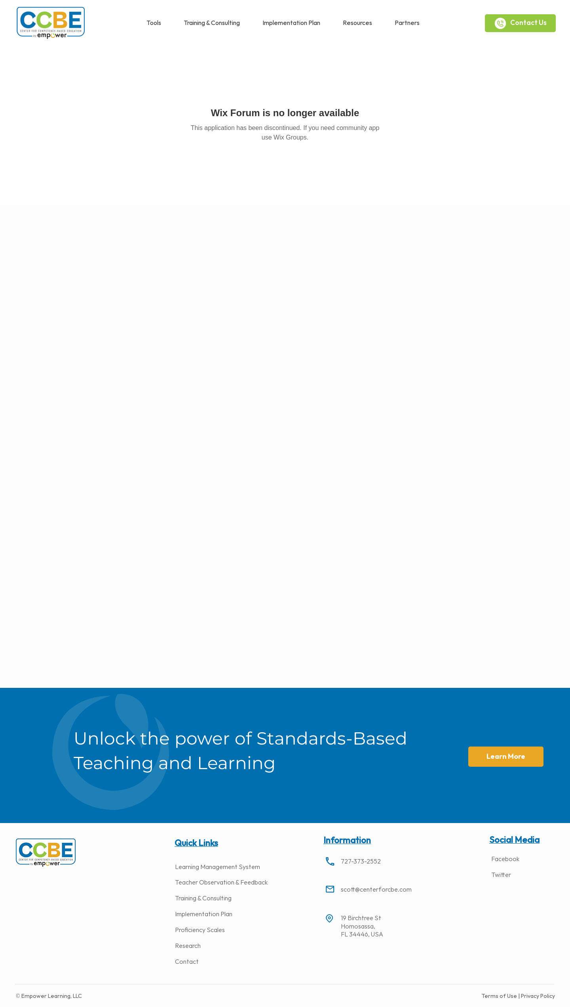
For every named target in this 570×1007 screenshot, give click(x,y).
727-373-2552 (361, 861)
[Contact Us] (520, 23)
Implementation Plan (203, 914)
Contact (187, 962)
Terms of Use (499, 996)
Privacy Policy (537, 996)
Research (188, 946)
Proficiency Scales (200, 930)
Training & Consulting (203, 898)
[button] (153, 23)
